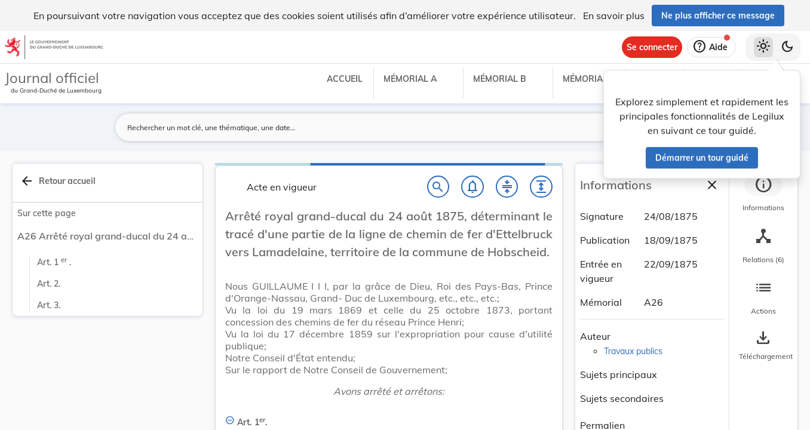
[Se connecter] (652, 47)
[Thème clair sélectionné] (763, 47)
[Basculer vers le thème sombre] (787, 47)
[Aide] (711, 47)
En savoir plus (614, 16)
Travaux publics (633, 351)
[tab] (763, 194)
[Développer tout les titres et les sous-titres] (541, 187)
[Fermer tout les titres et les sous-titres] (507, 187)
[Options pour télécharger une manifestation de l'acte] (763, 346)
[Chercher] (438, 187)
